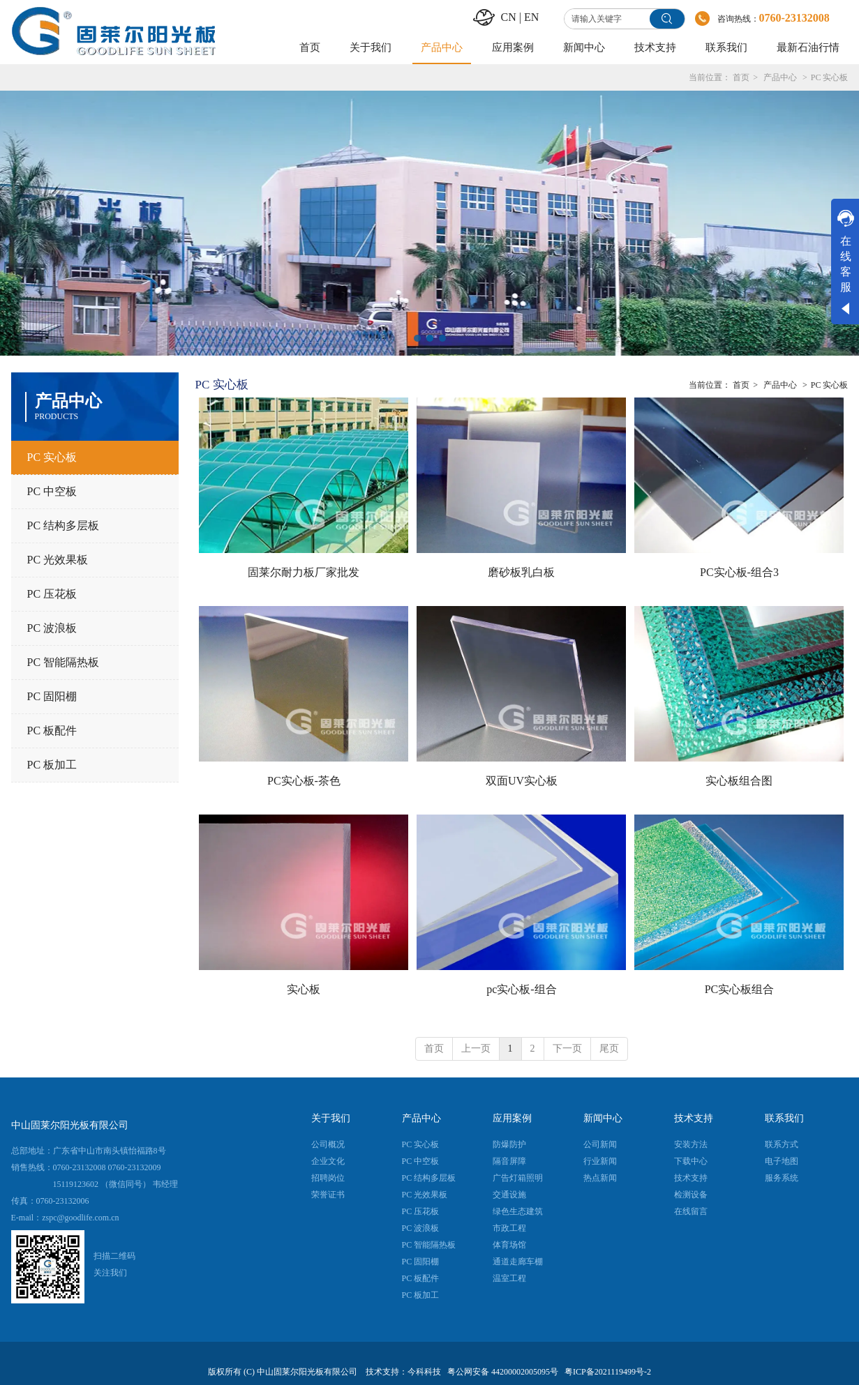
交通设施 (509, 1194)
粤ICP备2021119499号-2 (608, 1372)
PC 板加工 (421, 1295)
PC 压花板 (421, 1211)
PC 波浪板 (421, 1228)
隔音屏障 (509, 1161)
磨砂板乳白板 (521, 572)
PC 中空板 (421, 1161)
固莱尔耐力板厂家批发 (303, 572)
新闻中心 (602, 1118)
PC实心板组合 (740, 989)
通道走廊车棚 (518, 1261)
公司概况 (328, 1144)
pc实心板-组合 (521, 989)
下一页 (567, 1048)
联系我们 (784, 1118)
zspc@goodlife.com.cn (80, 1218)
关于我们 (330, 1118)
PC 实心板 (830, 77)
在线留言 (691, 1211)
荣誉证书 (328, 1194)
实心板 (303, 989)
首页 (741, 77)
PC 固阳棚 (421, 1261)
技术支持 (693, 1118)
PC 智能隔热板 (429, 1245)
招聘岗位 (328, 1178)
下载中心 (691, 1161)
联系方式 (781, 1144)
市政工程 (509, 1228)
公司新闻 (600, 1144)
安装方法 (691, 1144)
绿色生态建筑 (518, 1211)
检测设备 (691, 1194)
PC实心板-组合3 (739, 572)
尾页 (609, 1048)
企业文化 (328, 1161)
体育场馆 (509, 1245)
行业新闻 (600, 1161)
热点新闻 (600, 1178)
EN (531, 17)
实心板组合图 (738, 781)
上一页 (476, 1048)
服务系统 (781, 1178)
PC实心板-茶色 (304, 781)
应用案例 (512, 1118)
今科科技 (424, 1372)
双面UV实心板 (522, 781)
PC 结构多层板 (429, 1178)
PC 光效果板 (425, 1194)
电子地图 (781, 1161)
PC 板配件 (421, 1278)
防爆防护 (509, 1144)
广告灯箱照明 (518, 1178)
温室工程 (509, 1278)
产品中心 (780, 77)
